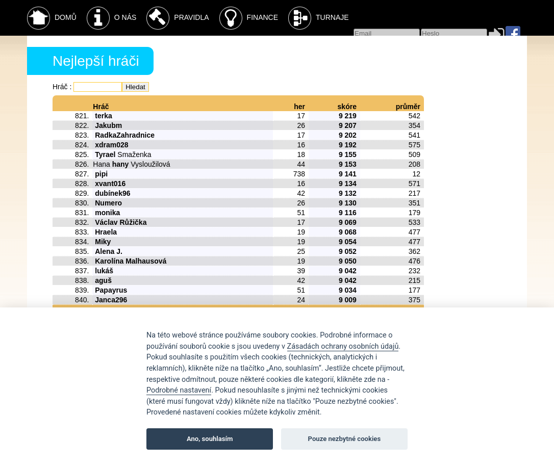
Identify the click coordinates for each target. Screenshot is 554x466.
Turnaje (318, 18)
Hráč (60, 87)
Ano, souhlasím (210, 439)
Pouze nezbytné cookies (344, 439)
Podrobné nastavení (178, 390)
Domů (52, 18)
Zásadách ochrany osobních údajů (343, 346)
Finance (248, 18)
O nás (112, 18)
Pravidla (177, 18)
